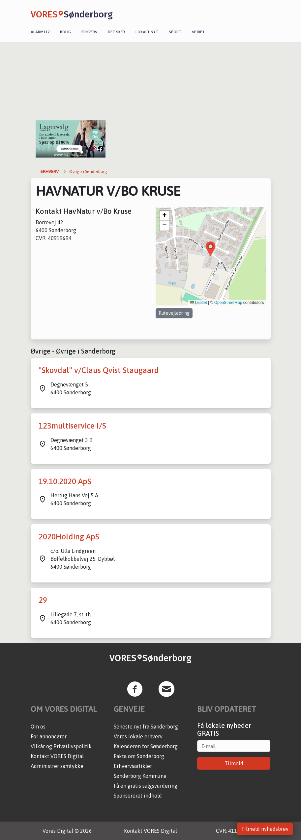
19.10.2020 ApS (65, 481)
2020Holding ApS (69, 536)
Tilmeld (234, 763)
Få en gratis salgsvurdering (145, 786)
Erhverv (89, 32)
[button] (210, 248)
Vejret (198, 32)
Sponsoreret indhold (138, 796)
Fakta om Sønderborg (139, 756)
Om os (38, 726)
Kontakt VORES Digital (57, 756)
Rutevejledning (174, 313)
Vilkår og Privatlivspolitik (61, 746)
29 (43, 600)
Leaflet (198, 302)
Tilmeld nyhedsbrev (264, 829)
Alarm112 (40, 32)
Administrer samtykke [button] (57, 766)
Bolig (65, 32)
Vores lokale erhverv (138, 736)
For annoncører (49, 736)
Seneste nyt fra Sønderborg (146, 726)
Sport (175, 32)
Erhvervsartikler (133, 766)
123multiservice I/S (72, 425)
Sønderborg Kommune (140, 776)
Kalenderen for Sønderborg (146, 746)
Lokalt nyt (146, 32)
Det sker (116, 32)
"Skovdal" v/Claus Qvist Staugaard (99, 370)
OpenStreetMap (228, 302)
